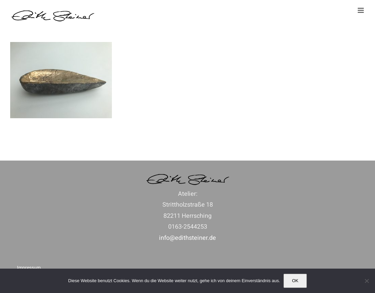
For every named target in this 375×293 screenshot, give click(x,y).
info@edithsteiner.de (187, 238)
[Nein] (366, 280)
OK (295, 280)
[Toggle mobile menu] (361, 10)
